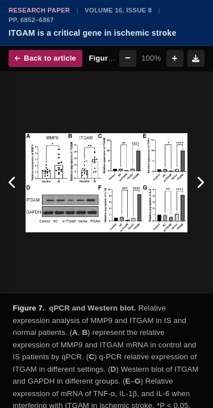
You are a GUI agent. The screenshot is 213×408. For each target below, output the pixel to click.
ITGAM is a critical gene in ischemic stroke (93, 32)
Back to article (45, 58)
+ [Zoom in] (175, 58)
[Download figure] (195, 58)
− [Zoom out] (128, 58)
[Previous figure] (13, 182)
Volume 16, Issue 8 (118, 10)
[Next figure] (200, 182)
